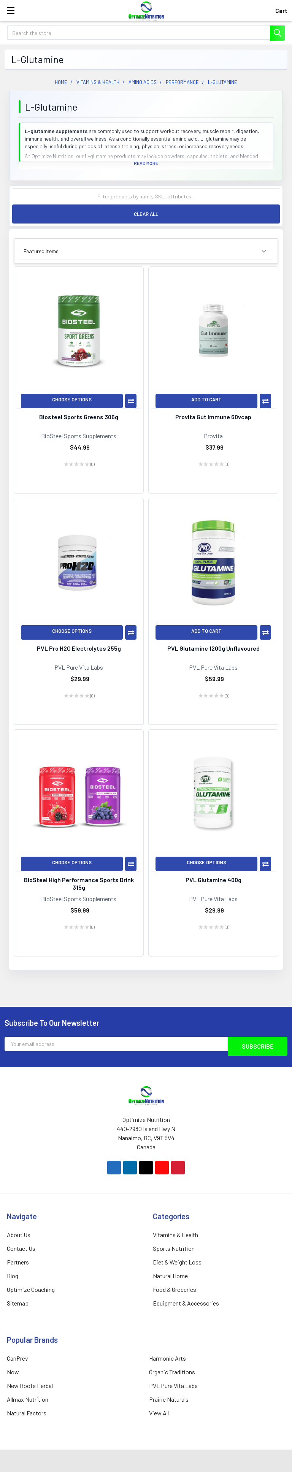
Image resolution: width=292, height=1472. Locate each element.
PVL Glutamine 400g (213, 879)
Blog (12, 1275)
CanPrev (17, 1358)
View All (159, 1413)
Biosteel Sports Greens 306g (78, 416)
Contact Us (21, 1248)
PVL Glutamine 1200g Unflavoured (213, 648)
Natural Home (170, 1275)
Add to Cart (206, 399)
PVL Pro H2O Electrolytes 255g (79, 648)
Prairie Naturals (169, 1399)
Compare (130, 401)
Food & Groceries (174, 1289)
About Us (18, 1234)
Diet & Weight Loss (177, 1262)
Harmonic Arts (167, 1358)
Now (13, 1371)
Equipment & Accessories (186, 1303)
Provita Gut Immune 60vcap (213, 416)
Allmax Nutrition (27, 1399)
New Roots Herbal (30, 1385)
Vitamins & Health (175, 1234)
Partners (18, 1262)
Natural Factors (26, 1413)
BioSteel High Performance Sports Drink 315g (79, 883)
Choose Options (72, 399)
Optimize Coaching (31, 1289)
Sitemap (18, 1303)
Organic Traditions (172, 1371)
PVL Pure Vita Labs (173, 1385)
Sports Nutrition (174, 1248)
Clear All (146, 214)
